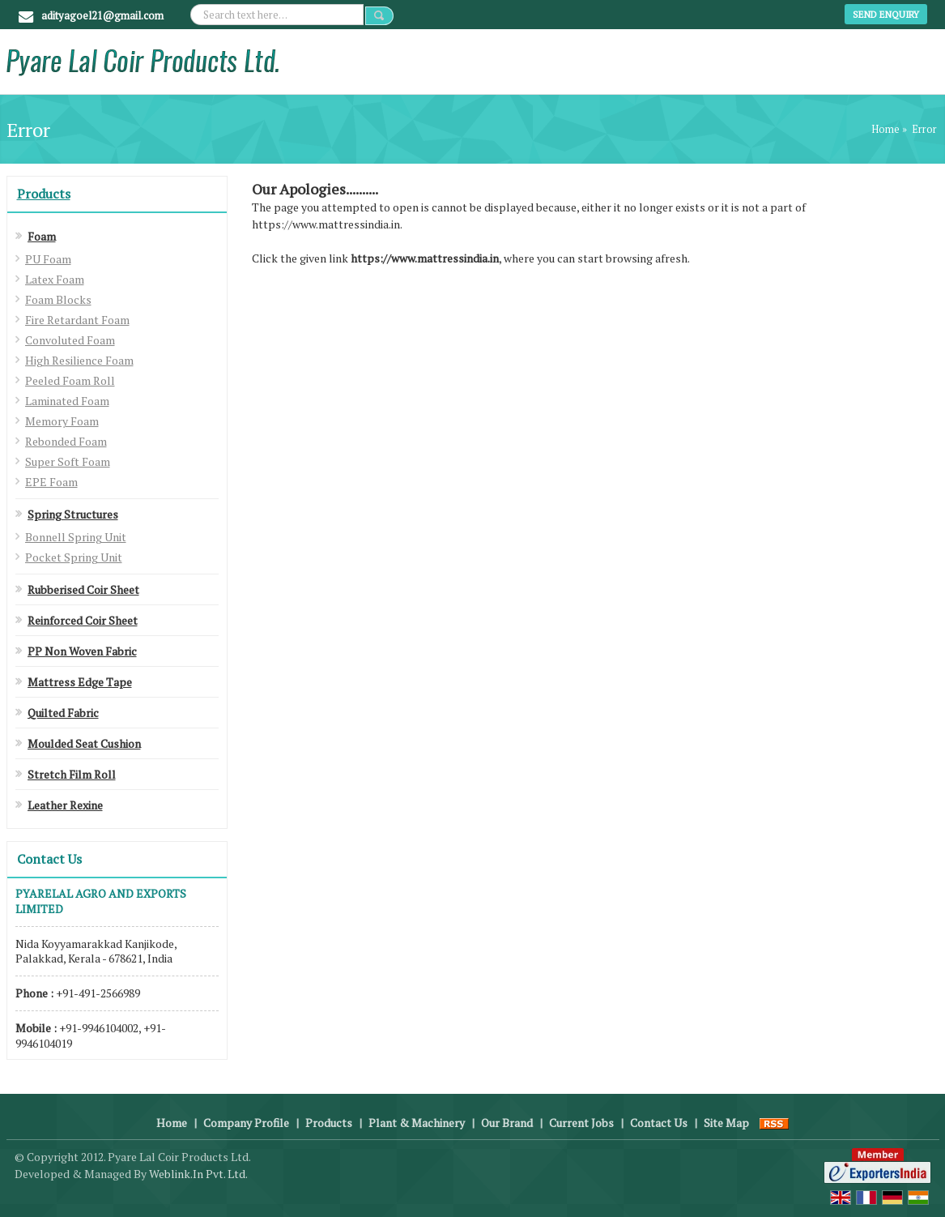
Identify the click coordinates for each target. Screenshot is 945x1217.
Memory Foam (62, 421)
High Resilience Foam (79, 360)
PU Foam (48, 259)
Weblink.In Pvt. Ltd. (198, 1173)
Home (885, 129)
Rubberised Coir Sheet (83, 589)
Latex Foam (54, 279)
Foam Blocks (58, 299)
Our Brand (507, 1122)
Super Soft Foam (67, 461)
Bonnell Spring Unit (75, 536)
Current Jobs (581, 1122)
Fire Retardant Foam (77, 319)
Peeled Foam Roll (70, 380)
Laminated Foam (67, 400)
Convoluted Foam (70, 340)
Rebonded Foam (66, 441)
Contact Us (658, 1122)
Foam (42, 236)
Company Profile (246, 1122)
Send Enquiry (886, 14)
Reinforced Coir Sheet (83, 620)
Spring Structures (73, 514)
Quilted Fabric (63, 712)
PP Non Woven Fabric (82, 651)
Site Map (726, 1122)
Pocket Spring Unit (73, 557)
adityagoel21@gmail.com (102, 15)
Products (43, 194)
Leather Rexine (65, 805)
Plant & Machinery (416, 1122)
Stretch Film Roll (72, 774)
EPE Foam (51, 481)
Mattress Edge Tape (80, 682)
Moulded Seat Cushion (84, 743)
